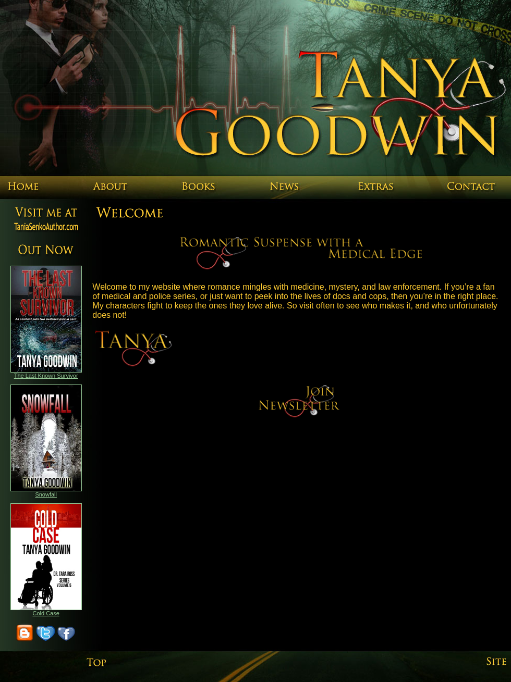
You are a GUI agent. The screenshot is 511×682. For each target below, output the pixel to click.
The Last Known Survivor (46, 376)
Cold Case (45, 613)
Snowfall (46, 494)
